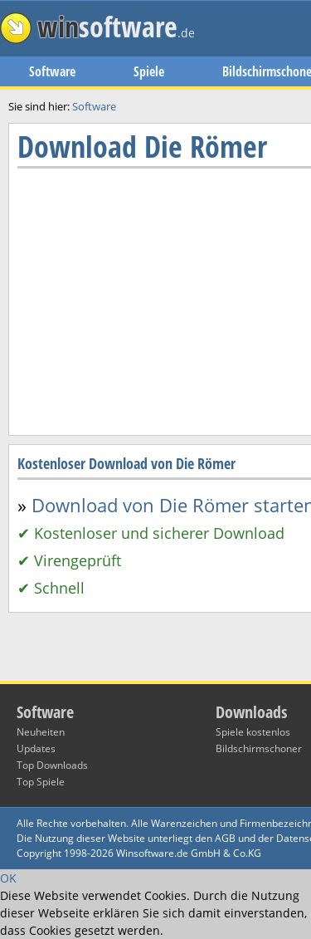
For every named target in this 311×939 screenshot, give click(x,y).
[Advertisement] (155, 508)
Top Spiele (41, 782)
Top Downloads (52, 765)
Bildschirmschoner (259, 748)
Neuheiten (41, 732)
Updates (36, 748)
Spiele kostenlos (253, 732)
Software (52, 71)
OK (8, 878)
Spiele (149, 71)
